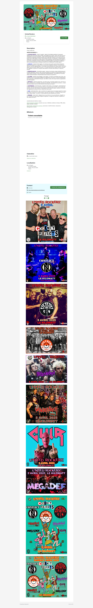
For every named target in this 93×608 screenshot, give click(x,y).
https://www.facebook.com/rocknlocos (36, 190)
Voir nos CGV (71, 604)
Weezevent (26, 604)
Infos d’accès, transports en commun (34, 105)
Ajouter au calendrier (31, 158)
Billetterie (64, 37)
